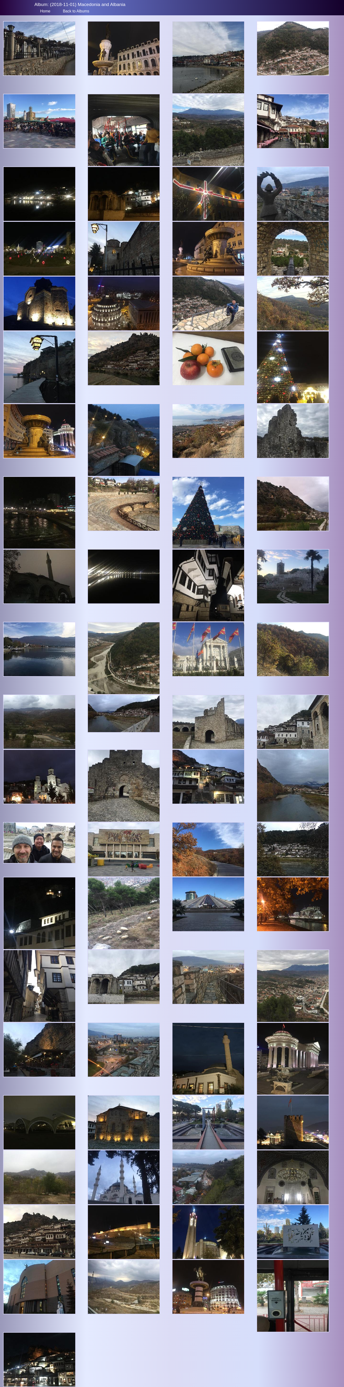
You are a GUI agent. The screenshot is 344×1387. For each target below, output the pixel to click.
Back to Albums (76, 11)
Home (45, 11)
